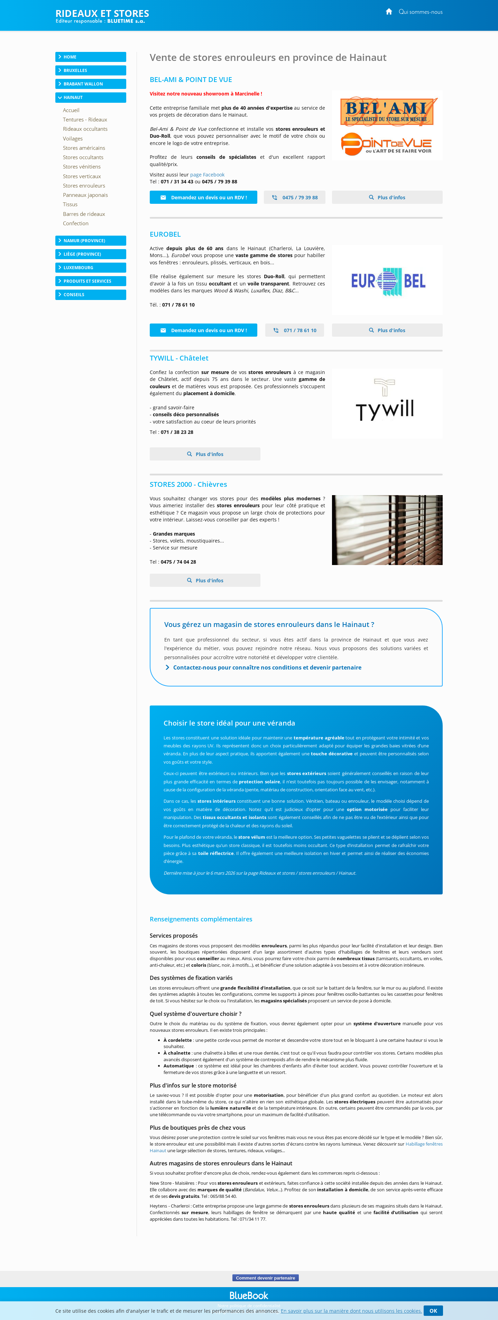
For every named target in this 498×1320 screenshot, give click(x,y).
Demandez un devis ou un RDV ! (203, 197)
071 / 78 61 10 (294, 330)
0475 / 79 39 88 (294, 197)
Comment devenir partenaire (265, 1278)
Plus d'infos (390, 197)
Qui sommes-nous (421, 12)
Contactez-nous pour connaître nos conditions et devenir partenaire (267, 667)
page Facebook (207, 174)
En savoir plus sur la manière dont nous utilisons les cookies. (351, 1311)
